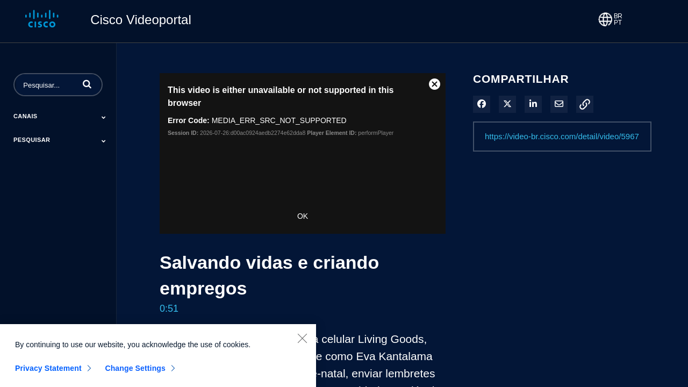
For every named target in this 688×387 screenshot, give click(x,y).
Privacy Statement (48, 373)
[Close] (302, 343)
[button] (87, 84)
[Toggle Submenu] (104, 117)
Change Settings (135, 373)
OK (302, 216)
